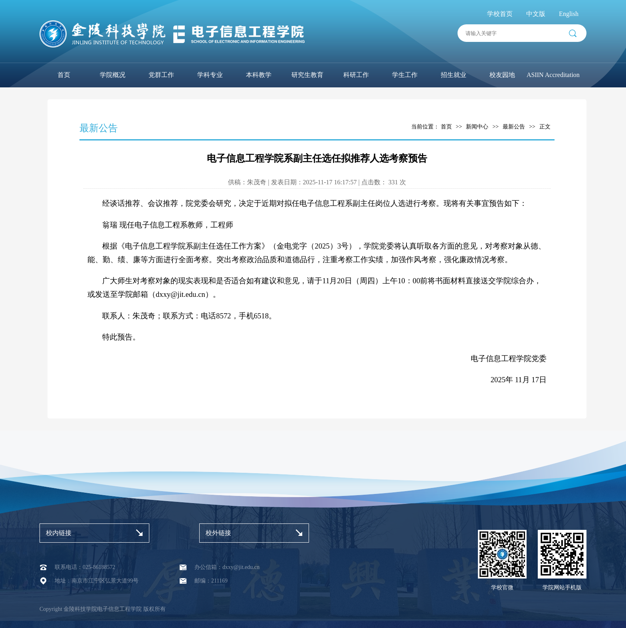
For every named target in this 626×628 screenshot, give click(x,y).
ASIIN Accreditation (553, 74)
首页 (63, 74)
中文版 (535, 13)
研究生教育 (307, 74)
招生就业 (453, 74)
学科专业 (210, 74)
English (568, 13)
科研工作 (356, 74)
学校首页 (500, 13)
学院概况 (112, 74)
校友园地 (502, 74)
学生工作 (405, 74)
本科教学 (258, 74)
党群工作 (161, 74)
